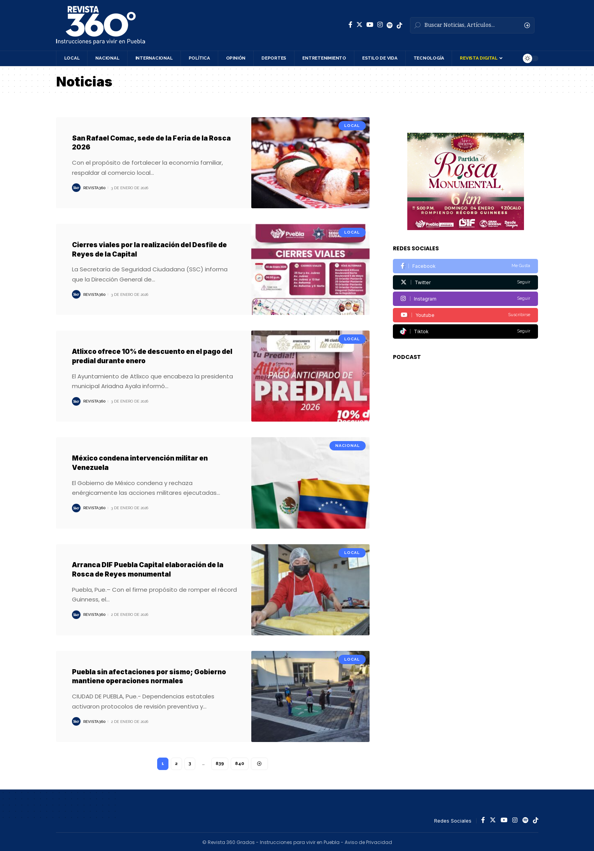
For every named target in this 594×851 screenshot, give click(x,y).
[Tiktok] (465, 316)
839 (220, 762)
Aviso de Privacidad (368, 841)
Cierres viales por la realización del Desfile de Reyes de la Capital (151, 248)
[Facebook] (350, 24)
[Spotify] (390, 25)
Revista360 (94, 187)
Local (352, 125)
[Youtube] (465, 299)
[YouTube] (369, 24)
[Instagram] (380, 24)
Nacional (347, 445)
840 (240, 762)
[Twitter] (359, 24)
